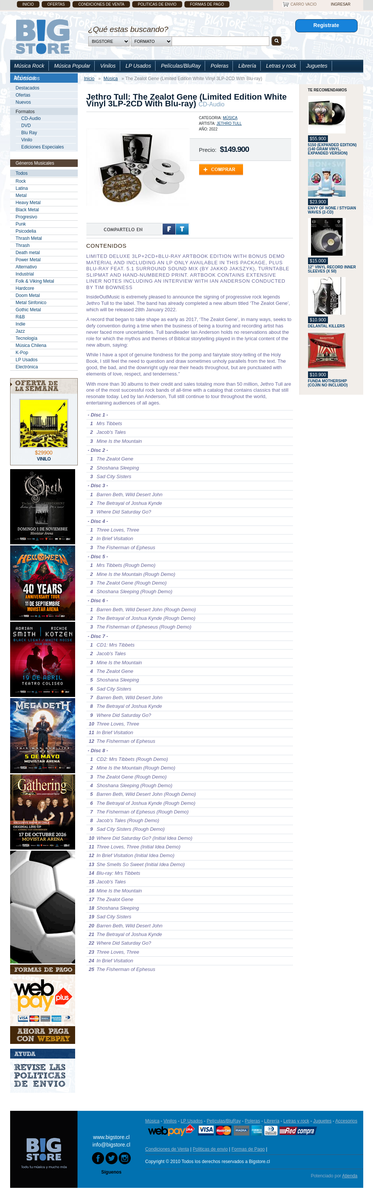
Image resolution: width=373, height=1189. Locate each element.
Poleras (219, 66)
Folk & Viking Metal (35, 281)
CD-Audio (31, 118)
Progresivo (26, 217)
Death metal (28, 252)
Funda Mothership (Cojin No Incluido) (328, 383)
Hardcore (25, 288)
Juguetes (317, 66)
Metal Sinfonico (31, 302)
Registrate (326, 25)
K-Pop (22, 352)
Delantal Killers (326, 326)
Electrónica (27, 367)
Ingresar (340, 4)
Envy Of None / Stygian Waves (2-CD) (332, 210)
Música (230, 118)
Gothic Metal (28, 309)
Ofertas (56, 4)
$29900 (44, 453)
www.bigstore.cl (111, 1137)
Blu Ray (29, 132)
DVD (26, 125)
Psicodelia (26, 231)
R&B (20, 317)
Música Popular (72, 66)
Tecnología (27, 338)
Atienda (350, 1175)
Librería (247, 66)
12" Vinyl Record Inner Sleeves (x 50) (332, 269)
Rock (21, 181)
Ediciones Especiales (42, 147)
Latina (22, 188)
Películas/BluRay (181, 66)
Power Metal (28, 259)
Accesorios (27, 78)
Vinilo (26, 139)
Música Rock (29, 66)
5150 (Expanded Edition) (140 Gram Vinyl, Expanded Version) (332, 149)
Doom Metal (28, 295)
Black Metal (27, 209)
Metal (21, 195)
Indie (21, 324)
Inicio (28, 4)
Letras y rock (281, 66)
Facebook (169, 229)
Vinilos (108, 66)
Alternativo (26, 267)
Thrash (23, 245)
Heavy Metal (28, 202)
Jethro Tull (229, 123)
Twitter (182, 229)
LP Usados (138, 66)
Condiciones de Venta (101, 4)
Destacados (27, 88)
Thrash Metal (29, 238)
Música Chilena (31, 345)
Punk (21, 224)
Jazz (20, 331)
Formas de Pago (207, 4)
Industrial (25, 274)
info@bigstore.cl (111, 1145)
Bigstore (42, 36)
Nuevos (23, 102)
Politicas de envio (157, 4)
